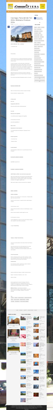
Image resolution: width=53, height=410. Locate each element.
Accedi (35, 310)
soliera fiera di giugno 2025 (38, 75)
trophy (35, 42)
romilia (12, 299)
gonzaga (39, 27)
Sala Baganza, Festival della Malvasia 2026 (28, 368)
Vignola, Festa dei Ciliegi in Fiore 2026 (29, 399)
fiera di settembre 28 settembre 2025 (39, 78)
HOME (9, 11)
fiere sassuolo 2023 (37, 63)
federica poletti (40, 46)
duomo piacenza (36, 48)
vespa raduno (36, 31)
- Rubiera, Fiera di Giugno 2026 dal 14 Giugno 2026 (31, 1)
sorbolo (35, 27)
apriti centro (39, 29)
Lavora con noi (23, 11)
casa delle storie (37, 54)
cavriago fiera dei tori (27, 297)
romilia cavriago (16, 299)
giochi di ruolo (42, 44)
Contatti (17, 11)
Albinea (10, 354)
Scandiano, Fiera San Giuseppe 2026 (42, 330)
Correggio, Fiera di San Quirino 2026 (29, 327)
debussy (35, 46)
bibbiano (27, 299)
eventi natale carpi (37, 67)
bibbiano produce (22, 299)
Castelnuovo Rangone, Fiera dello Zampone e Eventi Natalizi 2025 (42, 345)
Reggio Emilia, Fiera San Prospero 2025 (41, 363)
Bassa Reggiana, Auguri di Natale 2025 (42, 386)
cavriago (12, 297)
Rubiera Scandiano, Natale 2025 (41, 394)
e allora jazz (42, 54)
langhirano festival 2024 (38, 69)
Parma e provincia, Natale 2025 (42, 355)
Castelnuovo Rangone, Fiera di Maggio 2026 (29, 343)
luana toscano (36, 52)
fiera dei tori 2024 (21, 297)
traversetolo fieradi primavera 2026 (40, 81)
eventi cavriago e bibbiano (24, 301)
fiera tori (16, 297)
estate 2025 (36, 73)
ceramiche (39, 42)
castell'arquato (36, 44)
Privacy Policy (26, 409)
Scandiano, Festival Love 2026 (28, 335)
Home (17, 310)
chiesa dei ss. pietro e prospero (39, 40)
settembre (12, 301)
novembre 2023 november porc (39, 65)
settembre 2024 (17, 301)
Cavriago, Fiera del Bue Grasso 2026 (41, 317)
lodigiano (42, 27)
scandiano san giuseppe (38, 71)
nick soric (40, 31)
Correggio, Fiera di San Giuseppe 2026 (42, 337)
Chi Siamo (13, 11)
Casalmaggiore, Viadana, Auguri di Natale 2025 (42, 378)
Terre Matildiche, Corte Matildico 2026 (29, 352)
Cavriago (12, 24)
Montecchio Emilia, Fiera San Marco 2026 (29, 384)
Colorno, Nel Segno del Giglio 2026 (29, 392)
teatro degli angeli (37, 50)
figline (35, 29)
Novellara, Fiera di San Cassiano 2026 (29, 376)
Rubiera (10, 327)
